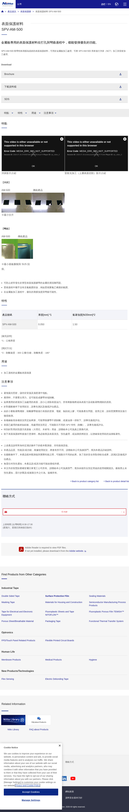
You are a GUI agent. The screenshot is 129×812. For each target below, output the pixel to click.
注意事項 (48, 113)
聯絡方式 (69, 762)
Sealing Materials (97, 596)
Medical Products (53, 659)
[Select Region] (116, 4)
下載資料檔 (10, 86)
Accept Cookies (31, 792)
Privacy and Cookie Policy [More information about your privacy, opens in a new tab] (27, 785)
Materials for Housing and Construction (63, 602)
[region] (31, 776)
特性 (20, 113)
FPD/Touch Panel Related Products (18, 640)
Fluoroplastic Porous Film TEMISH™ (106, 611)
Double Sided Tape (11, 596)
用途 (33, 113)
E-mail (64, 512)
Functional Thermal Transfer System (106, 621)
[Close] (59, 745)
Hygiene (93, 659)
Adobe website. (77, 551)
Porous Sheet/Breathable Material (18, 621)
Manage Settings (31, 800)
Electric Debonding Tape (56, 679)
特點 (6, 113)
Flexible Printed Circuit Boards (59, 640)
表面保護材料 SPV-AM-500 (48, 11)
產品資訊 (12, 11)
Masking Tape (8, 602)
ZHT (103, 4)
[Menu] (125, 4)
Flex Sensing (8, 679)
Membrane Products (11, 659)
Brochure (9, 74)
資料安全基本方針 (73, 798)
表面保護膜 (25, 11)
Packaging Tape (52, 621)
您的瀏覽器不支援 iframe (33, 153)
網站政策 (69, 791)
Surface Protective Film (57, 596)
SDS (6, 99)
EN (109, 4)
